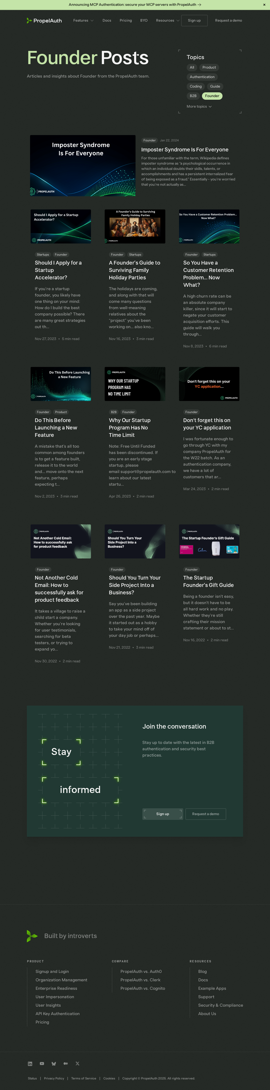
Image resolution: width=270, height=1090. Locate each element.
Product (209, 67)
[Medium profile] (65, 1063)
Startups (43, 254)
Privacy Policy (54, 1078)
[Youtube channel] (42, 1063)
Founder (212, 96)
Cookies (109, 1078)
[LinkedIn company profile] (30, 1063)
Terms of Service (83, 1078)
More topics (199, 106)
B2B (193, 96)
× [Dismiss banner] (264, 4)
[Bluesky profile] (54, 1063)
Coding (196, 86)
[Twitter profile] (77, 1063)
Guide (215, 86)
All (192, 67)
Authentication (202, 77)
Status (32, 1078)
